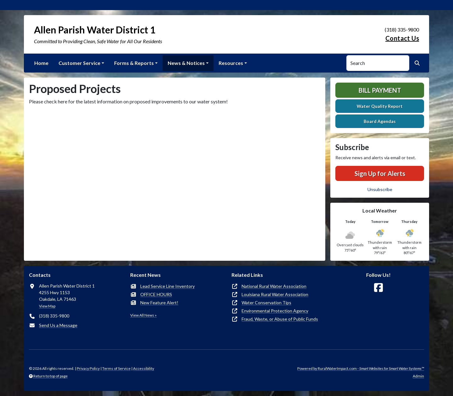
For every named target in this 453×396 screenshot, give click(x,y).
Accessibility (143, 368)
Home (41, 63)
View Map (47, 306)
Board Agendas (380, 121)
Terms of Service (116, 368)
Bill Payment (380, 90)
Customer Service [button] (79, 63)
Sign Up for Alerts (380, 173)
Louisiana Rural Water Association (275, 294)
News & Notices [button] (186, 63)
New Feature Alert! (159, 302)
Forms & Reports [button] (134, 63)
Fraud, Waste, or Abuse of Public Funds (280, 319)
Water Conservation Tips (266, 302)
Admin (418, 376)
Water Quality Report (380, 106)
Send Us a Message (58, 325)
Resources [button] (231, 63)
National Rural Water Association (274, 286)
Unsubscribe (379, 189)
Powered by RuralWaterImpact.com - (360, 368)
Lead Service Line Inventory (167, 286)
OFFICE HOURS (156, 294)
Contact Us (402, 38)
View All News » (143, 315)
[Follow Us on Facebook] (378, 287)
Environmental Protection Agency (275, 310)
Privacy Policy (88, 368)
